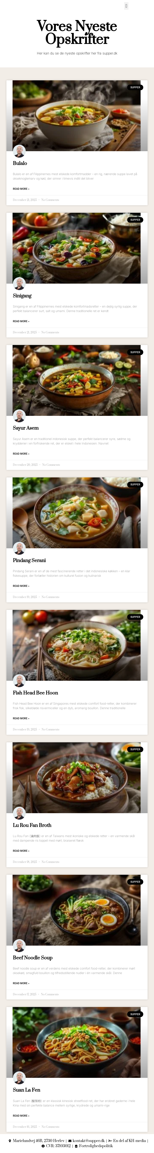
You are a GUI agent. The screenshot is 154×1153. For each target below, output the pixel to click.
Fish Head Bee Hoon (35, 693)
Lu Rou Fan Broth (32, 825)
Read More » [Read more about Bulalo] (21, 188)
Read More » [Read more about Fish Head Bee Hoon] (21, 718)
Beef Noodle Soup (32, 958)
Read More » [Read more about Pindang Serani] (21, 585)
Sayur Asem (26, 428)
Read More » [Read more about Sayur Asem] (21, 453)
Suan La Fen (26, 1090)
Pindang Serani (29, 561)
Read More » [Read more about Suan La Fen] (21, 1115)
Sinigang (22, 296)
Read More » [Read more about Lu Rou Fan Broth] (21, 850)
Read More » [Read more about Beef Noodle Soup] (21, 983)
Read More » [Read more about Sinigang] (21, 321)
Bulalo (20, 163)
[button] (126, 6)
